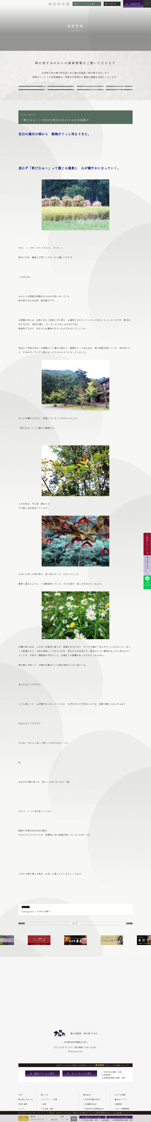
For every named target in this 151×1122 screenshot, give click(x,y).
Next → (128, 936)
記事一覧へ (75, 936)
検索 (74, 1118)
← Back (23, 936)
